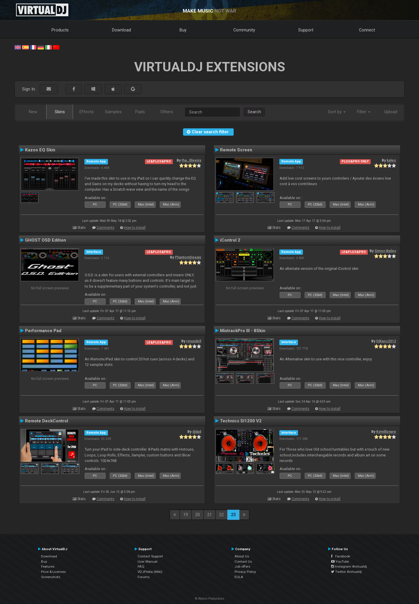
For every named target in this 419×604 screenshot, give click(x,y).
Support (305, 30)
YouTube (340, 561)
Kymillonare (386, 432)
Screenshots (50, 577)
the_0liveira (191, 160)
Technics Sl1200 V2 (241, 421)
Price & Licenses (53, 572)
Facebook (340, 556)
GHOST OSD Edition (45, 240)
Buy (183, 30)
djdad (196, 432)
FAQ (141, 566)
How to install (134, 228)
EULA (239, 577)
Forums (144, 577)
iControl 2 (230, 240)
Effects (86, 111)
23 (233, 514)
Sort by (337, 111)
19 (185, 514)
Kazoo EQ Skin (40, 150)
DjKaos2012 (386, 341)
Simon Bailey (385, 251)
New (33, 111)
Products (60, 30)
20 (197, 514)
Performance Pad (43, 330)
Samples (113, 111)
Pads (140, 111)
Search (254, 111)
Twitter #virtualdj (346, 572)
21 (209, 514)
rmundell (193, 341)
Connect (367, 30)
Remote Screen (236, 150)
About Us (242, 556)
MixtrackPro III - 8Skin (242, 330)
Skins (60, 111)
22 (221, 514)
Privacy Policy (245, 572)
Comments (105, 228)
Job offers (242, 566)
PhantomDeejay (188, 257)
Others (166, 111)
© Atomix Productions (209, 599)
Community (244, 30)
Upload (390, 111)
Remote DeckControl (46, 421)
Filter (363, 111)
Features (47, 566)
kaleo (391, 160)
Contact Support (150, 556)
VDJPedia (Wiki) (150, 572)
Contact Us (243, 561)
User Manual (147, 561)
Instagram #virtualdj (349, 566)
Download (121, 30)
